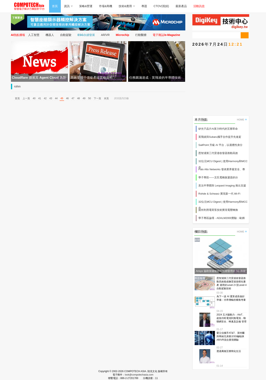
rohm (17, 86)
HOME (242, 119)
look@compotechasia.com (139, 374)
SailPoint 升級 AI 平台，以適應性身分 (220, 144)
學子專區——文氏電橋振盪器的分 (218, 177)
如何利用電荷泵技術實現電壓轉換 (218, 209)
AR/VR (105, 35)
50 (89, 98)
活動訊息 (199, 6)
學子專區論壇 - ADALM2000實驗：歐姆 (221, 218)
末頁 (106, 98)
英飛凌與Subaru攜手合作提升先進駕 (219, 136)
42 (45, 98)
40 (34, 98)
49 (84, 98)
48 (78, 98)
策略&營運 (85, 6)
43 (50, 98)
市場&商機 (105, 6)
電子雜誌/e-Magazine (166, 35)
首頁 (55, 6)
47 (73, 98)
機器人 (50, 35)
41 (39, 98)
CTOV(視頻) (161, 6)
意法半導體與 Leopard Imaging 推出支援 (222, 185)
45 (61, 98)
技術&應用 (127, 6)
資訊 (68, 6)
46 (67, 98)
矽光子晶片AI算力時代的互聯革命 (218, 128)
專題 (144, 6)
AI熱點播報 (18, 35)
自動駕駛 (66, 35)
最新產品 (181, 6)
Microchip (122, 35)
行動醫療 (141, 35)
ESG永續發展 (86, 35)
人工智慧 (34, 35)
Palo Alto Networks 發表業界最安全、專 (221, 169)
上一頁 (26, 98)
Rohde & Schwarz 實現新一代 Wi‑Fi (219, 193)
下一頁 (97, 98)
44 (56, 98)
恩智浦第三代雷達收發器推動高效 (218, 153)
